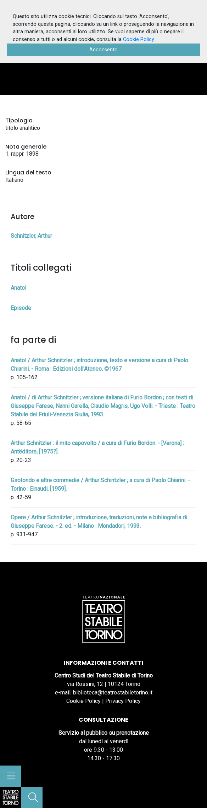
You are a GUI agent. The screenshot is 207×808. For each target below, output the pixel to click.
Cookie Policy (83, 701)
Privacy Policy (123, 701)
